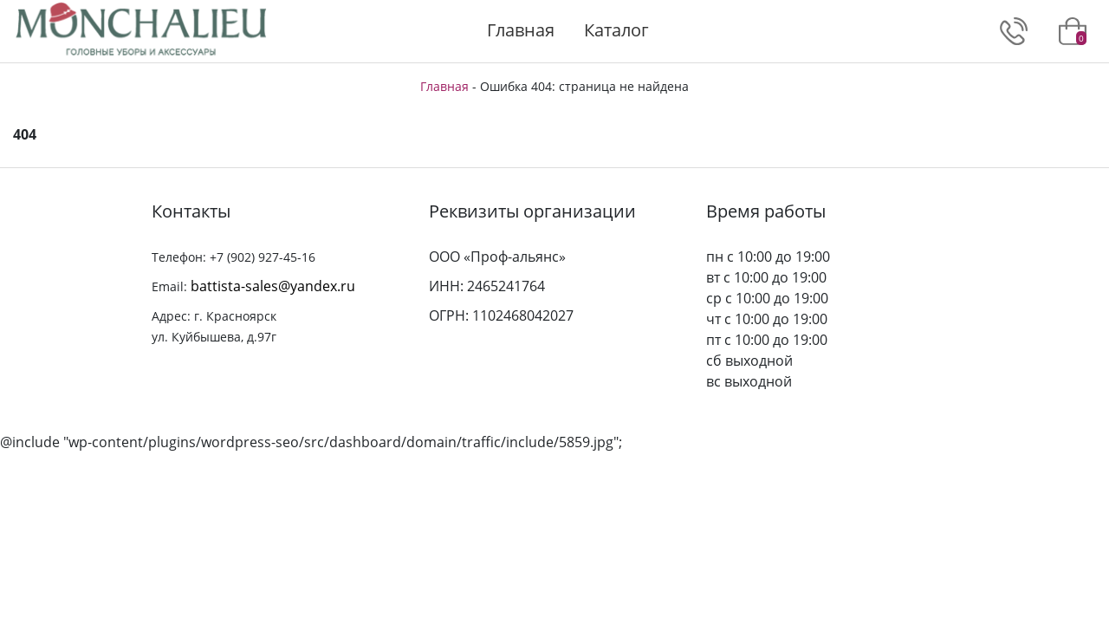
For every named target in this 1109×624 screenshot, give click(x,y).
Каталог (616, 30)
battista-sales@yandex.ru (273, 286)
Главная (520, 30)
